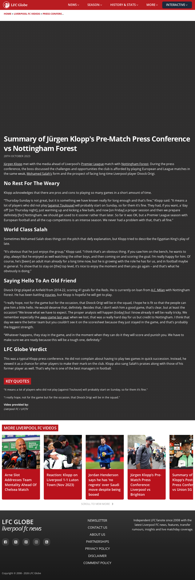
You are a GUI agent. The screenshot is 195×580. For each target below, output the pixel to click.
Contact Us (97, 527)
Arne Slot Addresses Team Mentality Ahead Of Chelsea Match (21, 482)
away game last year (54, 317)
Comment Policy (97, 563)
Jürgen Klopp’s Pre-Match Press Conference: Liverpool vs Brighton (145, 484)
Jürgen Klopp (13, 164)
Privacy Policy (97, 548)
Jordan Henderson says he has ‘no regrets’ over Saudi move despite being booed (105, 484)
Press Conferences (55, 13)
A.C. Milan (158, 290)
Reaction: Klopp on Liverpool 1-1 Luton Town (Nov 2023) (62, 479)
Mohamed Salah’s (39, 174)
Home (7, 13)
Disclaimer (97, 556)
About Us (97, 534)
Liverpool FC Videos (27, 13)
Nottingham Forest (135, 164)
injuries (50, 295)
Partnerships (97, 541)
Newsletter (97, 520)
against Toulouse (61, 205)
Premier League (92, 164)
